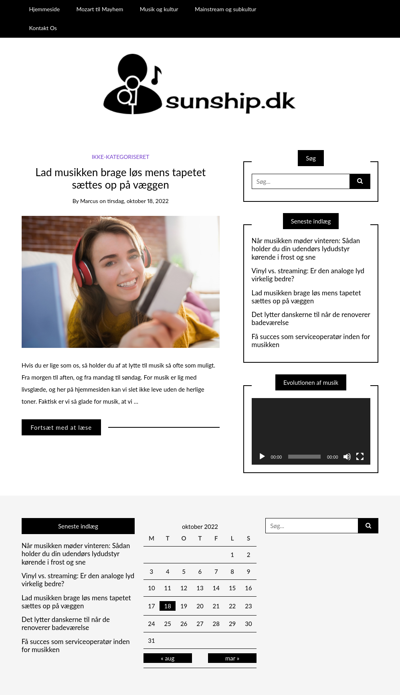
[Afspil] (262, 457)
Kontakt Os (43, 27)
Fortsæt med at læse (61, 427)
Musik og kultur (159, 9)
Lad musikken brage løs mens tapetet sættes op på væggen (120, 178)
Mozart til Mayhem (99, 9)
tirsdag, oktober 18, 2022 (138, 200)
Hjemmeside (44, 9)
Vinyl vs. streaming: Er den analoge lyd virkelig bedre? (308, 275)
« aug (167, 658)
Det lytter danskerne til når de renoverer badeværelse (311, 319)
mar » (232, 658)
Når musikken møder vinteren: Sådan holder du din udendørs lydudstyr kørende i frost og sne (306, 249)
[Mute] (347, 457)
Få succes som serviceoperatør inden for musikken (311, 341)
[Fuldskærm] (360, 457)
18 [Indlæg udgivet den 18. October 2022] (167, 606)
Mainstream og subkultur (225, 9)
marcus (89, 200)
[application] (311, 431)
